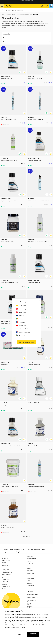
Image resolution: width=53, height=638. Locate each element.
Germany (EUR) (21, 325)
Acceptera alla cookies (32, 634)
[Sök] (26, 10)
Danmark (29, 603)
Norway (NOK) (21, 309)
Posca (28, 580)
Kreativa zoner (6, 579)
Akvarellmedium (35, 14)
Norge (28, 601)
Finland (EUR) (20, 315)
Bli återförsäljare (6, 574)
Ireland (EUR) (20, 319)
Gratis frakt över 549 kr (26, 1)
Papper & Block (30, 563)
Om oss (4, 562)
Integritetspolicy (6, 586)
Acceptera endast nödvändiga (18, 627)
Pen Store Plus (5, 569)
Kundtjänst (5, 558)
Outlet (28, 567)
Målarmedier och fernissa (23, 14)
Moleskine (29, 583)
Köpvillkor (4, 584)
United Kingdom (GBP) (23, 332)
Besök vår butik (6, 565)
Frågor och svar (6, 560)
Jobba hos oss (5, 564)
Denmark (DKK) (21, 312)
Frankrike (29, 606)
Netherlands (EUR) (22, 328)
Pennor (28, 561)
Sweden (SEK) (21, 305)
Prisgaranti (5, 581)
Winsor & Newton (31, 582)
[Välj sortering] (26, 42)
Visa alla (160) (30, 585)
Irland (28, 607)
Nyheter (29, 568)
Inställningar (20, 634)
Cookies (4, 588)
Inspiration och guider (7, 570)
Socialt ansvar (5, 577)
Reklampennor (5, 576)
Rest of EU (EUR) (21, 335)
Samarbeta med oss (7, 572)
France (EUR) (20, 322)
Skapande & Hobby (31, 560)
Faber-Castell (30, 578)
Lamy (28, 576)
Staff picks (29, 570)
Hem (3, 14)
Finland (28, 604)
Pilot (28, 575)
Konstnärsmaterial (10, 14)
